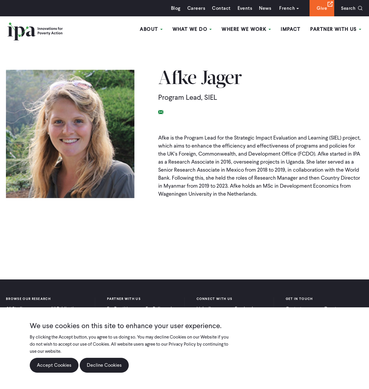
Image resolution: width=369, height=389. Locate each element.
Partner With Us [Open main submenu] (336, 29)
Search (347, 8)
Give (320, 8)
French (285, 8)
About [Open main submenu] (152, 29)
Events (243, 8)
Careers (195, 8)
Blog (174, 8)
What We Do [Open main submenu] (193, 29)
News (263, 8)
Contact (220, 8)
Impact (291, 29)
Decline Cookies (104, 365)
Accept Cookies (54, 365)
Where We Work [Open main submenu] (246, 29)
